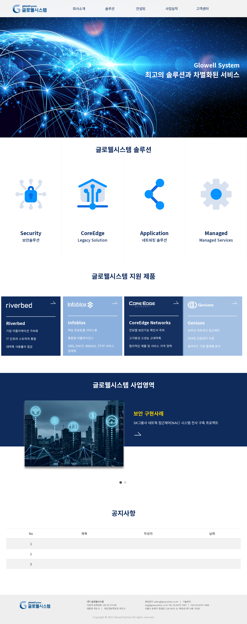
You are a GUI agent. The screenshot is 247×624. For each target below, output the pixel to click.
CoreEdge (92, 219)
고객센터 (202, 8)
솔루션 (109, 8)
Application (154, 219)
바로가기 (137, 433)
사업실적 (171, 8)
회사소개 (79, 8)
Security (30, 219)
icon (30, 195)
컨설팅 (140, 8)
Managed (216, 219)
